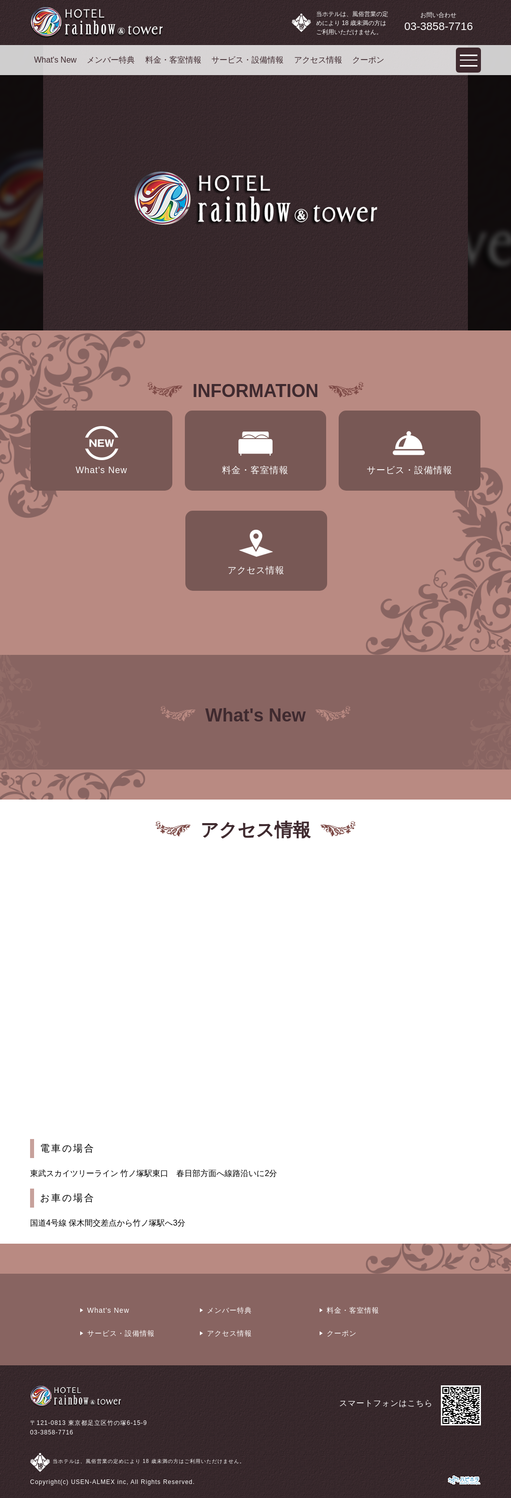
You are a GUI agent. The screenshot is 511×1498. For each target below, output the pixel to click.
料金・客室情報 (173, 60)
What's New (55, 60)
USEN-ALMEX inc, (100, 1481)
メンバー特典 (111, 60)
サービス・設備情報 (247, 60)
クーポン (368, 60)
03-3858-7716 (52, 1432)
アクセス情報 (318, 60)
